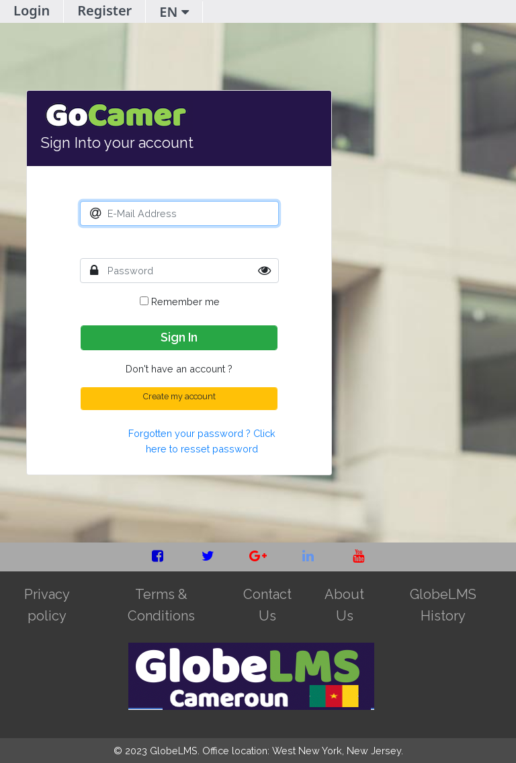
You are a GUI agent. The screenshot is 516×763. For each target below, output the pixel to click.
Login (31, 10)
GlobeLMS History (443, 605)
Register (104, 10)
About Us (344, 605)
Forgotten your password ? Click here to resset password (201, 441)
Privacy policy (47, 605)
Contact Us (267, 605)
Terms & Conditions (161, 605)
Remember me (180, 301)
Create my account (179, 396)
